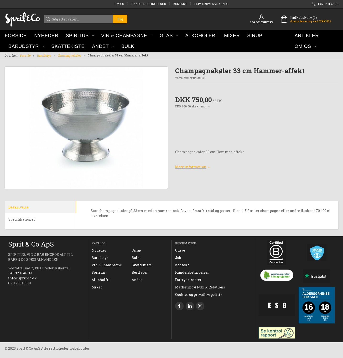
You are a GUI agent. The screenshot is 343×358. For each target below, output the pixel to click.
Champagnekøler (69, 55)
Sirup (136, 250)
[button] (80, 35)
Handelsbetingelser (148, 4)
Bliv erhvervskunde (211, 4)
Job (178, 257)
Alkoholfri (101, 279)
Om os (119, 4)
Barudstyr (44, 55)
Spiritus (98, 272)
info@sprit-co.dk (22, 278)
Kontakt (180, 4)
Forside (25, 55)
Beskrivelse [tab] (18, 207)
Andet (137, 279)
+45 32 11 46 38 (20, 273)
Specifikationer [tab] (21, 219)
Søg (120, 19)
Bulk (136, 257)
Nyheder (99, 250)
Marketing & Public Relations (200, 287)
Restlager (140, 272)
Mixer (97, 287)
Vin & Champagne (107, 265)
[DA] (22, 19)
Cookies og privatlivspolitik (199, 294)
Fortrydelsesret (188, 279)
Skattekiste (142, 265)
